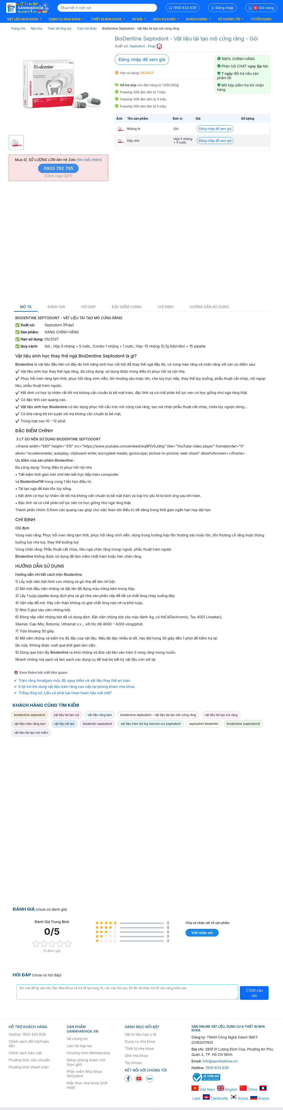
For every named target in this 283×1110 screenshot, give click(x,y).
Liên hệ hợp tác (79, 1046)
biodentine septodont (29, 715)
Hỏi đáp (88, 307)
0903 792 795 (58, 168)
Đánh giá (56, 307)
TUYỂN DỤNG (261, 19)
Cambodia (215, 1098)
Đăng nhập (222, 8)
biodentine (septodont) (243, 724)
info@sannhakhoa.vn (220, 1061)
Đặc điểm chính (127, 307)
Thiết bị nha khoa (139, 1048)
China (248, 1089)
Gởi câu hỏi (254, 993)
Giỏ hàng (261, 8)
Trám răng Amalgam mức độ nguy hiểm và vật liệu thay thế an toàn (74, 680)
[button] (24, 19)
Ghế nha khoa (136, 1055)
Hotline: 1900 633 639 (27, 1034)
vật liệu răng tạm (100, 715)
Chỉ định (166, 307)
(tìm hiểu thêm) (89, 159)
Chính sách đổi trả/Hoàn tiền (29, 1043)
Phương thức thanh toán (29, 1067)
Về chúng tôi (77, 1039)
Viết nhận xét (202, 933)
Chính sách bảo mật (25, 1053)
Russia (259, 1098)
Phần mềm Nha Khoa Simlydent (84, 1073)
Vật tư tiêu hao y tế (140, 1034)
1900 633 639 (183, 8)
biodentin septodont (97, 724)
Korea (239, 1098)
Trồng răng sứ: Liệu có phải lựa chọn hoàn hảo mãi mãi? (65, 693)
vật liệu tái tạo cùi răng (221, 715)
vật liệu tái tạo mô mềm (31, 732)
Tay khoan (133, 1062)
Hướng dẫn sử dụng (209, 307)
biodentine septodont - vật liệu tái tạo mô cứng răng (158, 715)
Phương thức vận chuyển (29, 1060)
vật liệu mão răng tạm (30, 724)
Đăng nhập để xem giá (142, 59)
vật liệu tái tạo (64, 724)
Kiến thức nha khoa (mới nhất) (87, 1085)
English (227, 1089)
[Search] (107, 8)
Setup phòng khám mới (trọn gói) (86, 1062)
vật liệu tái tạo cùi (66, 715)
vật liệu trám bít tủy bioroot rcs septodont (150, 724)
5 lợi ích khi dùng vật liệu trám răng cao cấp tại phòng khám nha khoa (76, 686)
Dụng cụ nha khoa (140, 1041)
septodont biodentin (203, 724)
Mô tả (26, 307)
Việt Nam (203, 1089)
